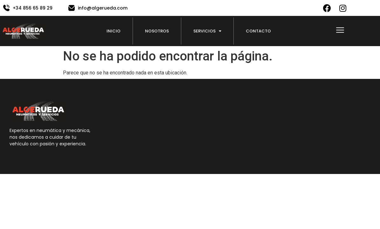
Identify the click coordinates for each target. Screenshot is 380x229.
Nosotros (157, 31)
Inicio (114, 31)
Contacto (258, 31)
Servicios (207, 31)
